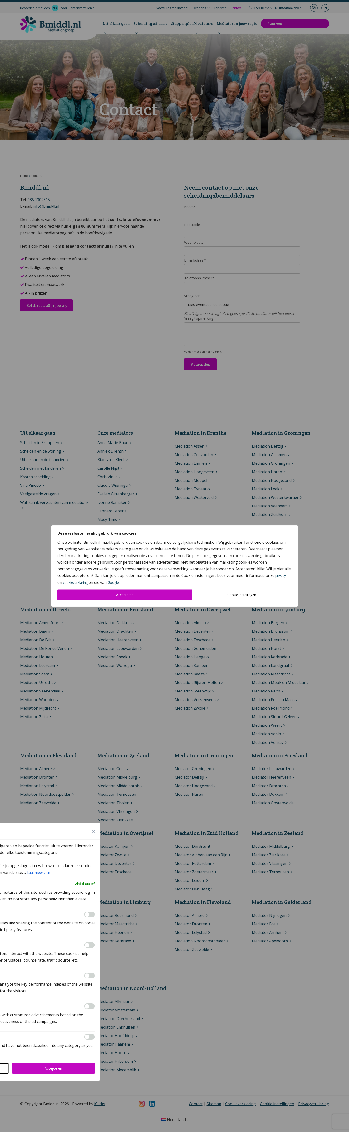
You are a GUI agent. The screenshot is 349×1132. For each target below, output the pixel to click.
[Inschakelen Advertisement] (89, 1006)
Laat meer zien (38, 872)
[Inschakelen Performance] (89, 975)
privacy (280, 575)
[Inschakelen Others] (89, 1037)
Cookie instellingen (241, 595)
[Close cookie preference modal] (93, 831)
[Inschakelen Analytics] (89, 945)
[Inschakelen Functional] (89, 914)
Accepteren (125, 595)
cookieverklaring (75, 582)
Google (113, 582)
